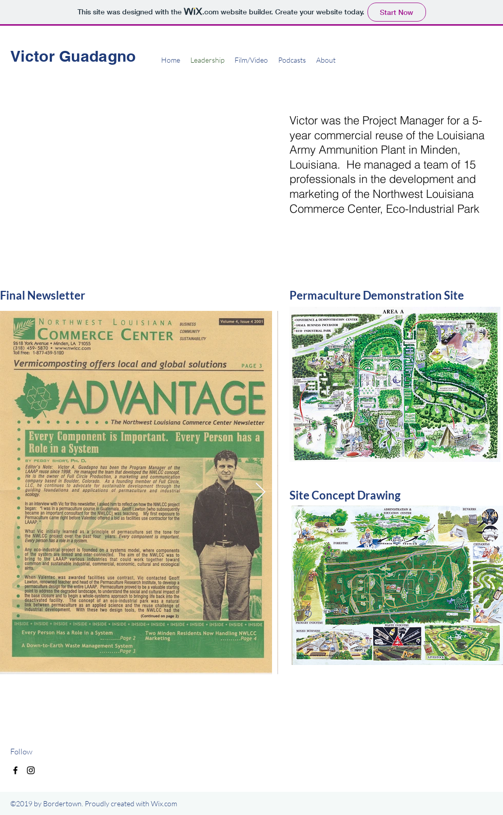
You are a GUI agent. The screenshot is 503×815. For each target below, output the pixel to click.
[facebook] (15, 770)
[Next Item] (260, 493)
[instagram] (31, 770)
